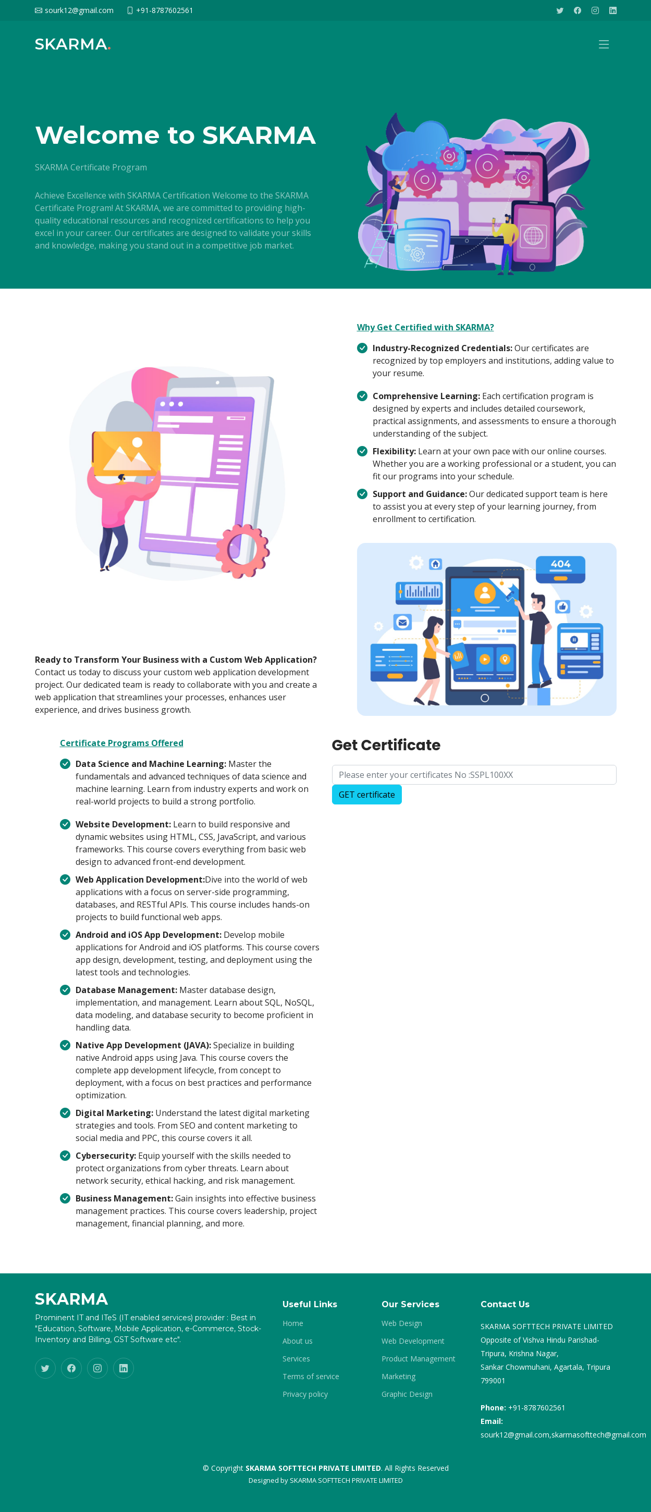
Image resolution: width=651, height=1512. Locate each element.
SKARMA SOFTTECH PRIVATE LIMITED (346, 1480)
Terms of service (310, 1376)
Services (296, 1358)
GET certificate (367, 799)
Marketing (398, 1376)
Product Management (419, 1358)
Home (292, 1323)
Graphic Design (407, 1394)
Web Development (413, 1341)
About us (297, 1341)
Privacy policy (305, 1394)
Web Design (402, 1323)
